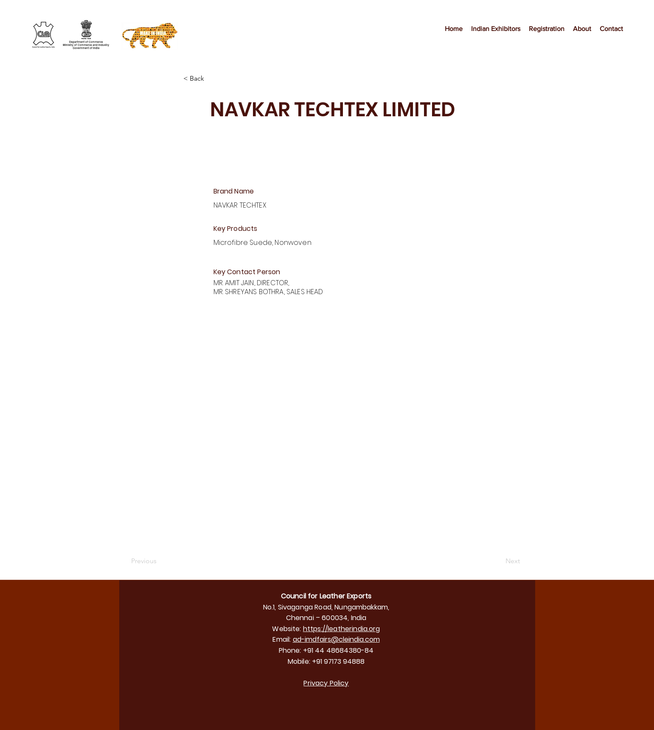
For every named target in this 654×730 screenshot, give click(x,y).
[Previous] (159, 561)
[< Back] (211, 78)
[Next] (498, 561)
